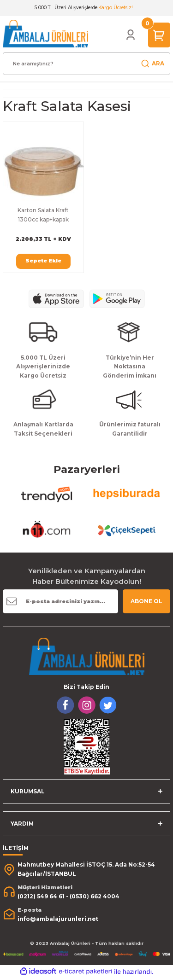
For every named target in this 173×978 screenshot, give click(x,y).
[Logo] (45, 33)
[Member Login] (130, 35)
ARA (152, 63)
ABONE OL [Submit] (146, 601)
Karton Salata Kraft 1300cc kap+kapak (43, 215)
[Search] (86, 63)
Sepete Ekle (43, 260)
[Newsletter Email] (60, 601)
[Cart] (159, 35)
